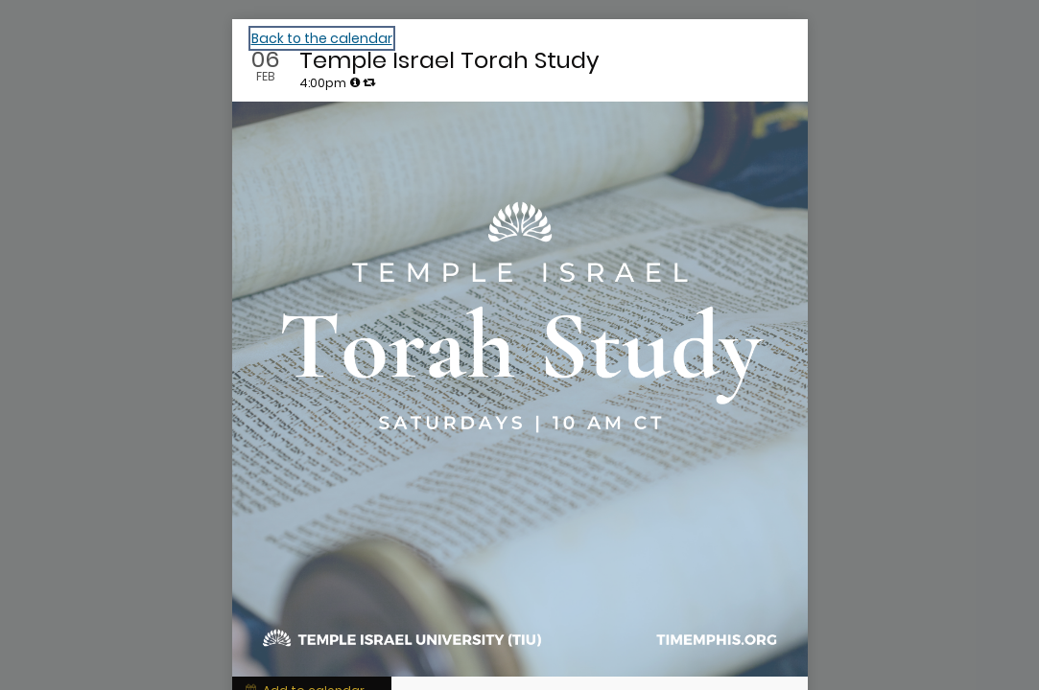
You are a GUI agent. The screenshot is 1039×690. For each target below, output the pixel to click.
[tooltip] (355, 82)
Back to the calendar (321, 38)
